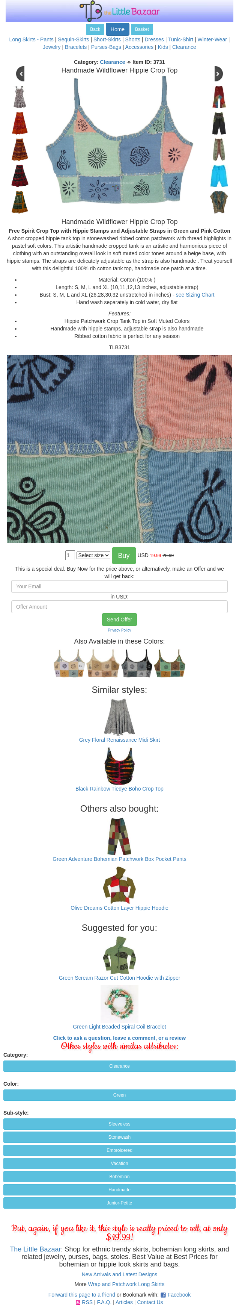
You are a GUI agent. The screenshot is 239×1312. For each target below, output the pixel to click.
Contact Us (150, 1302)
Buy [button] (124, 555)
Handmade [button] (119, 1189)
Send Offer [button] (119, 620)
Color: (11, 1084)
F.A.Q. (104, 1302)
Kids (163, 47)
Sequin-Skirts (73, 39)
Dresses (154, 39)
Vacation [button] (119, 1163)
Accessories (139, 47)
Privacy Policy (119, 630)
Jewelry (51, 47)
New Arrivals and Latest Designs (120, 1274)
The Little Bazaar (35, 1249)
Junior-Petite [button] (119, 1203)
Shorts (132, 39)
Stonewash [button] (119, 1137)
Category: (15, 1055)
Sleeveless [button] (119, 1124)
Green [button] (119, 1095)
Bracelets (76, 47)
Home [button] (118, 29)
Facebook (179, 1295)
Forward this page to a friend (81, 1295)
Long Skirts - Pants (31, 39)
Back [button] (95, 29)
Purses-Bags (106, 47)
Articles (124, 1302)
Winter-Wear (212, 39)
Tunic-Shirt (180, 39)
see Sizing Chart (195, 295)
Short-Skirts (107, 39)
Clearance (184, 47)
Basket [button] (142, 29)
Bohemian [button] (119, 1176)
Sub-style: (16, 1113)
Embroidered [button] (119, 1150)
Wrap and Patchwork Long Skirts (126, 1284)
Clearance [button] (119, 1066)
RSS (87, 1302)
